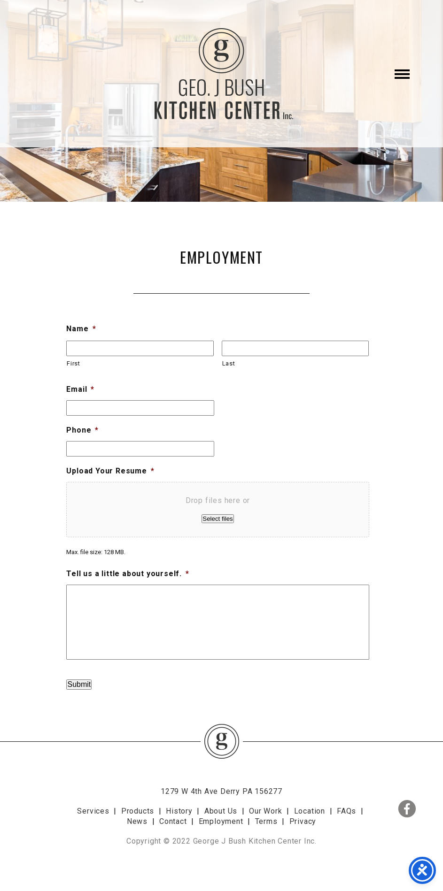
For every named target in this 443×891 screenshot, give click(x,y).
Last (228, 363)
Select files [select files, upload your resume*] (217, 518)
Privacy (303, 821)
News (137, 821)
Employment (221, 821)
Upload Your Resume (110, 470)
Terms (266, 821)
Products (137, 811)
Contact (173, 821)
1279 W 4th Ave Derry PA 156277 (221, 791)
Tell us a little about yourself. (127, 573)
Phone (82, 430)
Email (80, 389)
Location (309, 811)
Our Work (265, 811)
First (73, 363)
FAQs (346, 811)
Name (81, 328)
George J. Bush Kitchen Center (222, 73)
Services (93, 811)
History (179, 811)
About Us (220, 811)
